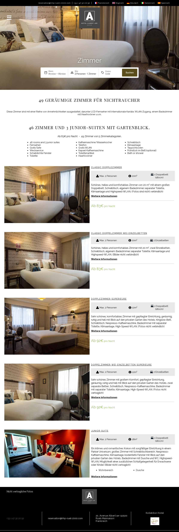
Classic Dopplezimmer (106, 167)
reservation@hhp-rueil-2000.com (54, 3)
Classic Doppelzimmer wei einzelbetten (119, 233)
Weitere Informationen (104, 196)
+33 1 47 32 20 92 (82, 3)
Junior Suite (99, 431)
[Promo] (112, 74)
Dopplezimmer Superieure (109, 299)
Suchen (130, 72)
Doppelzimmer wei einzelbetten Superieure (121, 365)
